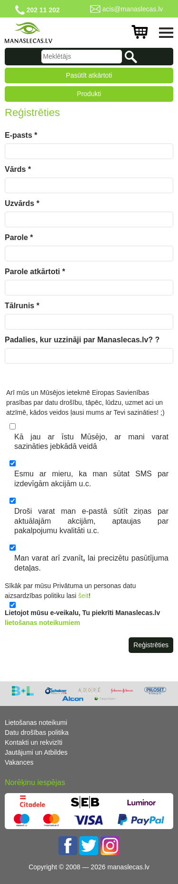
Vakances (19, 762)
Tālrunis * (22, 306)
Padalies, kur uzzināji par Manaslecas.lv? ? (82, 340)
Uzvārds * (22, 203)
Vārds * (18, 169)
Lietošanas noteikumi (36, 722)
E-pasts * (21, 135)
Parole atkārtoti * (35, 272)
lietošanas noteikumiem (42, 622)
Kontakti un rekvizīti (33, 742)
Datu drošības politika (37, 732)
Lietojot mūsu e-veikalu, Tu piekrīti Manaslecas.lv (82, 617)
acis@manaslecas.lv (132, 9)
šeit (83, 595)
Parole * (19, 237)
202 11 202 (43, 10)
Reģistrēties (151, 645)
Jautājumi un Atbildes (36, 752)
